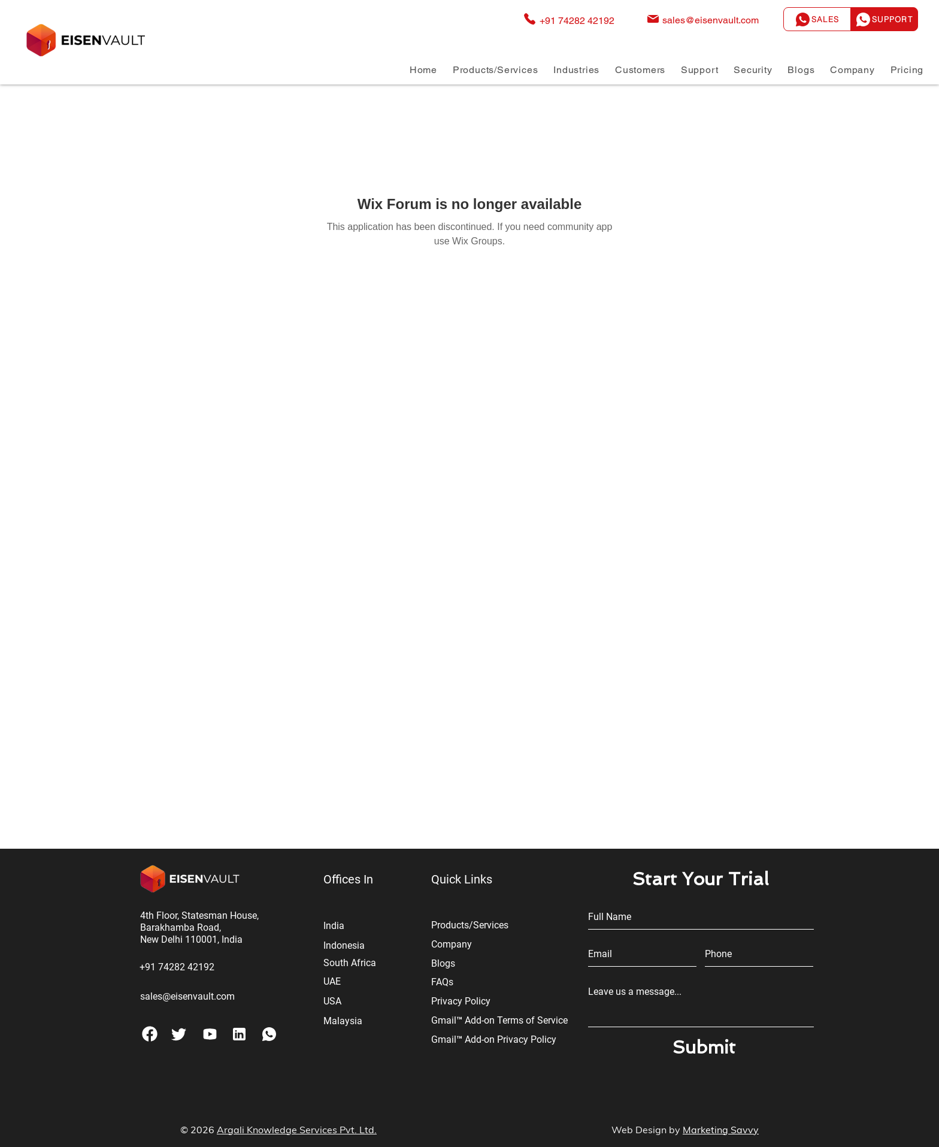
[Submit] (703, 1047)
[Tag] (178, 1033)
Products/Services (469, 925)
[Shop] (239, 1033)
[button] (495, 69)
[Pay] (209, 1033)
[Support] (884, 19)
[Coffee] (269, 1033)
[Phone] (149, 1033)
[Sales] (817, 19)
